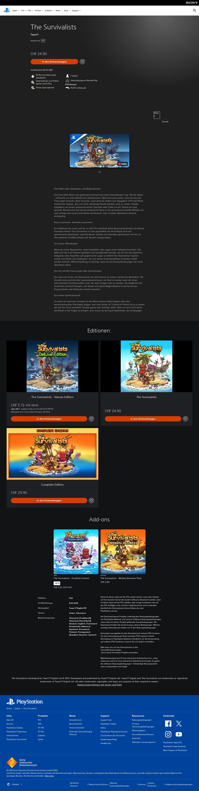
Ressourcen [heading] (138, 715)
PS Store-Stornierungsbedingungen (143, 725)
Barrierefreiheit (75, 723)
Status (103, 727)
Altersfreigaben (138, 730)
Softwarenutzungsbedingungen (178, 784)
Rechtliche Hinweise (74, 784)
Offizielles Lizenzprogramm (143, 742)
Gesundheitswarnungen (111, 650)
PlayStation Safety (108, 723)
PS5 (22, 10)
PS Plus (38, 10)
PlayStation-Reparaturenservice (114, 731)
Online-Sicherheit (76, 727)
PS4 (29, 10)
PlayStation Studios (15, 727)
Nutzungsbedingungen (141, 720)
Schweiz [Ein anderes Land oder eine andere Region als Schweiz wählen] (15, 784)
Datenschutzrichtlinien (98, 784)
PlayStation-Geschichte (17, 739)
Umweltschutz (75, 720)
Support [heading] (105, 715)
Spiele (14, 10)
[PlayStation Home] (7, 10)
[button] (99, 150)
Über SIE (10, 720)
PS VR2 (41, 727)
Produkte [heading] (43, 715)
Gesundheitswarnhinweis (143, 734)
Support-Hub (106, 720)
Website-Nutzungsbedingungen (119, 784)
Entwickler (136, 738)
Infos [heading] (9, 715)
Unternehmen (12, 735)
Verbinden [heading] (168, 715)
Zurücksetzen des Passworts (113, 735)
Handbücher (106, 743)
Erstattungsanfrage (109, 739)
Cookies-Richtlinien (152, 784)
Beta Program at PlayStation (175, 750)
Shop (66, 10)
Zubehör (48, 10)
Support (75, 10)
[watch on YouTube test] (122, 164)
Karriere (10, 723)
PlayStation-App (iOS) (172, 742)
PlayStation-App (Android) (174, 746)
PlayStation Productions (17, 731)
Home (9, 708)
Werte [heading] (72, 715)
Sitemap (141, 784)
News (58, 10)
